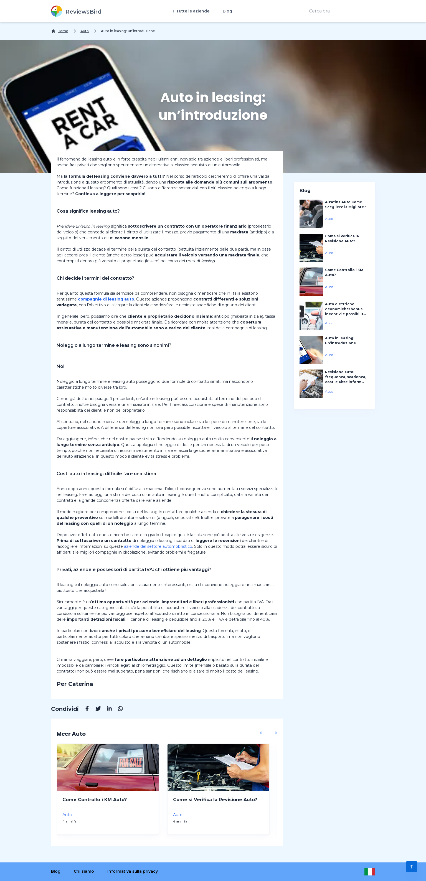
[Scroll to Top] (411, 866)
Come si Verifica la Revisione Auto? (215, 799)
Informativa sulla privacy (132, 871)
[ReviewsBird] (76, 11)
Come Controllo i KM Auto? (94, 799)
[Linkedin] (106, 709)
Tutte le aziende (192, 11)
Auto (84, 31)
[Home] (59, 31)
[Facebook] (84, 709)
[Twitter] (95, 709)
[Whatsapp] (117, 709)
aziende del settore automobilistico (158, 546)
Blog (227, 11)
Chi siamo (84, 871)
